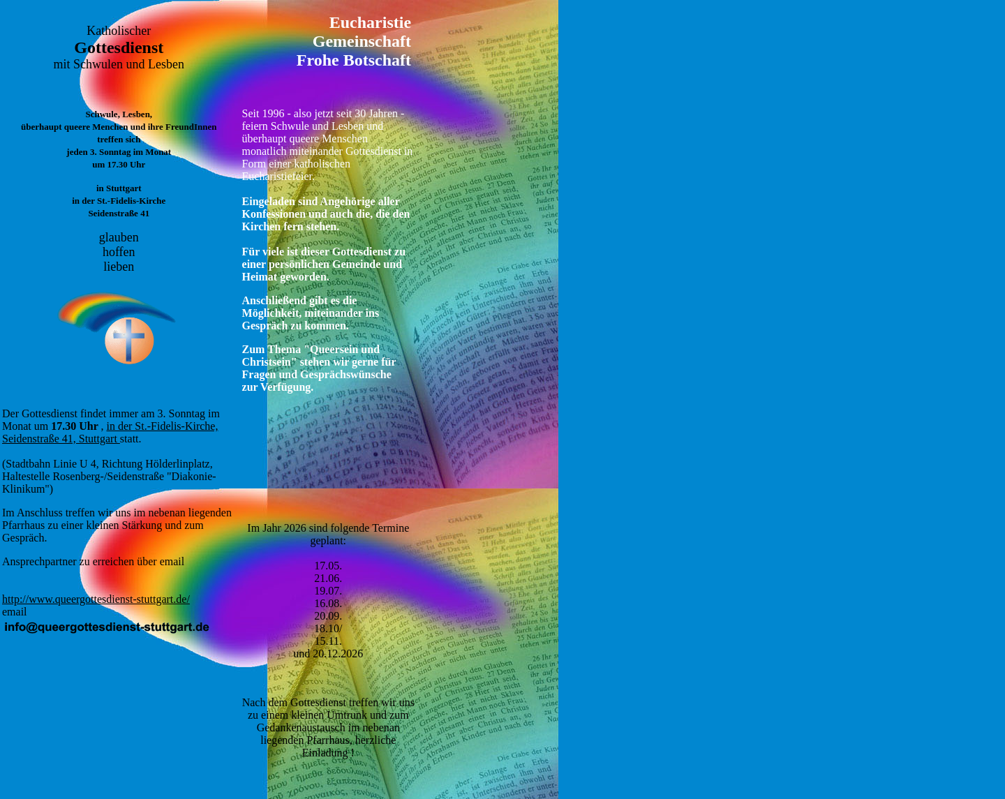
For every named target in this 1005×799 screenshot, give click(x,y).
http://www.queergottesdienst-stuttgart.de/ (96, 599)
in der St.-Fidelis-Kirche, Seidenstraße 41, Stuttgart (110, 432)
